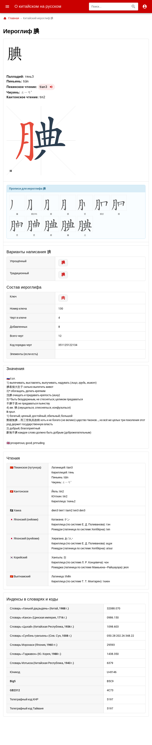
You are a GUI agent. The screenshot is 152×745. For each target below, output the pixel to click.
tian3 (43, 87)
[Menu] (7, 6)
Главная (11, 18)
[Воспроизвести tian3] (51, 87)
